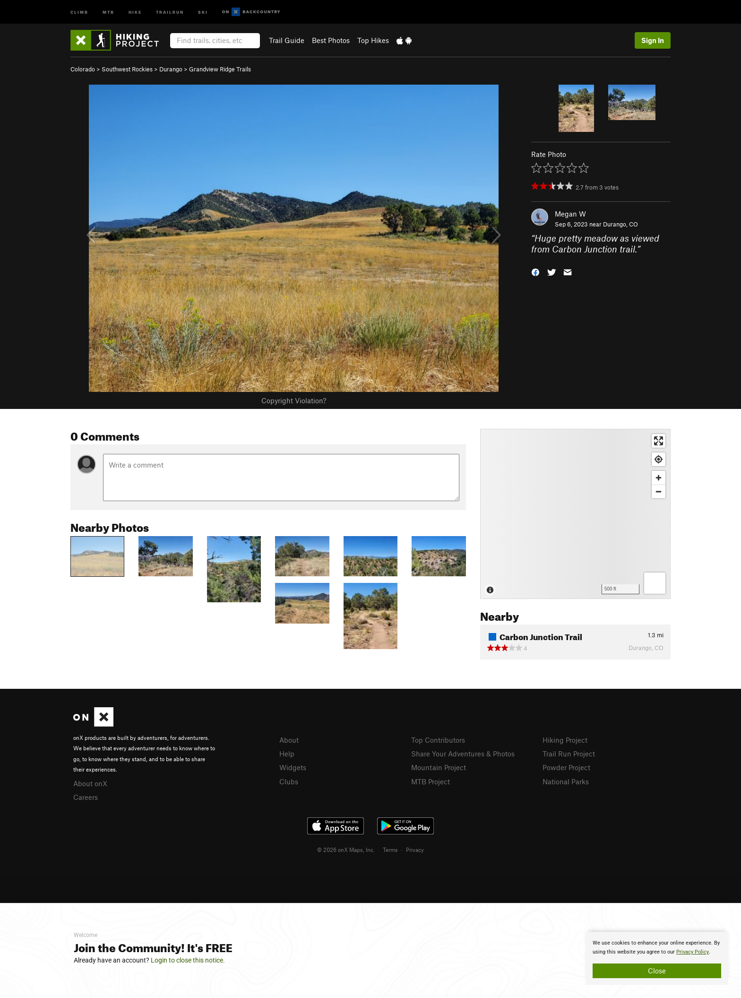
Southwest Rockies (127, 69)
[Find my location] (658, 459)
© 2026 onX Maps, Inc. (346, 849)
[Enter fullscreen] (658, 441)
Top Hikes (373, 40)
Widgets (292, 767)
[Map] (575, 514)
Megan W (570, 213)
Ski (203, 12)
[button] (535, 271)
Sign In (652, 40)
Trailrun (170, 12)
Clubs (288, 781)
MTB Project (430, 781)
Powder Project (566, 767)
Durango (170, 69)
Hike (135, 12)
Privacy (415, 849)
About (289, 740)
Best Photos (331, 40)
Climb (79, 12)
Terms (390, 849)
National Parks (566, 781)
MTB (108, 12)
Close (657, 970)
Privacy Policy (692, 952)
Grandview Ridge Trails (220, 69)
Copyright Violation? (293, 400)
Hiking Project (565, 740)
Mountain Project (438, 767)
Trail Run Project (569, 753)
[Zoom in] (658, 478)
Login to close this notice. (188, 960)
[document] (657, 958)
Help (286, 753)
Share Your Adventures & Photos (463, 753)
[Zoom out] (658, 491)
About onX (90, 783)
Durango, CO (620, 224)
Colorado (82, 69)
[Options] (654, 583)
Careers (85, 797)
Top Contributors (438, 740)
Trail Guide (286, 40)
